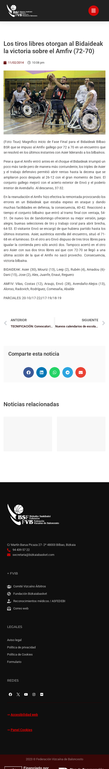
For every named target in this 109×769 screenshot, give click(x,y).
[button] (28, 372)
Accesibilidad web (24, 715)
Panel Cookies (21, 730)
